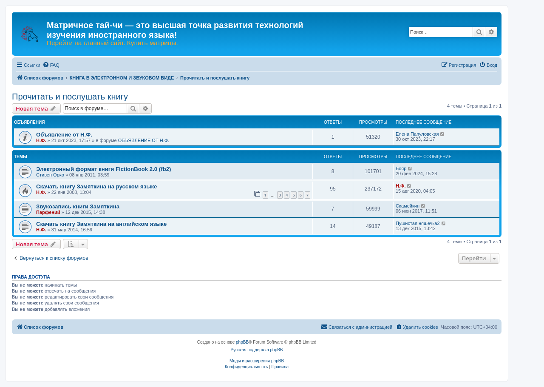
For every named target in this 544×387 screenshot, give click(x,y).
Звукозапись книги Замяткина (77, 206)
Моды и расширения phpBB (257, 361)
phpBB (242, 342)
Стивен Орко (50, 174)
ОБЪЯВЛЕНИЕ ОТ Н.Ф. (143, 140)
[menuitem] (51, 65)
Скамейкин (407, 205)
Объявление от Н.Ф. (64, 134)
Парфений (48, 212)
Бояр (401, 168)
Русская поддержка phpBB (256, 349)
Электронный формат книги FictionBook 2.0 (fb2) (103, 169)
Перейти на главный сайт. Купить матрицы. (112, 43)
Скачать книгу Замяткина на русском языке (96, 186)
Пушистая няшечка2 (418, 223)
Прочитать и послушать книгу (70, 96)
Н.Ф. (41, 140)
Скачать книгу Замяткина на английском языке (101, 224)
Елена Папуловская (417, 134)
